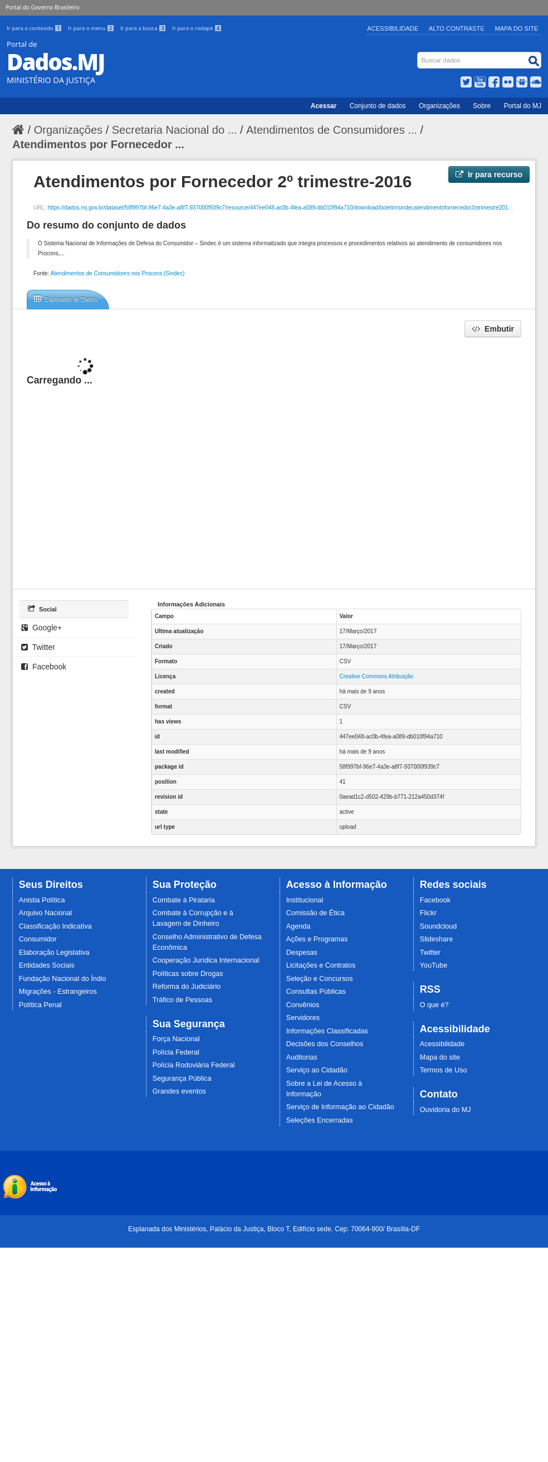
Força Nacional (176, 1039)
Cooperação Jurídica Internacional (206, 960)
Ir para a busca (144, 28)
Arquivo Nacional (45, 913)
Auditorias (301, 1057)
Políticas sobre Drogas (188, 974)
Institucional (305, 900)
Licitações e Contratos (321, 965)
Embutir (493, 328)
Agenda (298, 926)
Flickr (428, 913)
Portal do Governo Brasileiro (42, 7)
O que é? (434, 1005)
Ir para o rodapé (197, 28)
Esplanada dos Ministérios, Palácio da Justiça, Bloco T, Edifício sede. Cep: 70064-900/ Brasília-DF (274, 1229)
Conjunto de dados (378, 106)
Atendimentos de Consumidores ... (331, 130)
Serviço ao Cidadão (317, 1070)
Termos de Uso (443, 1070)
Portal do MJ (522, 106)
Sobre (482, 106)
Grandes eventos (179, 1091)
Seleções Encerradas (319, 1120)
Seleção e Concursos (319, 979)
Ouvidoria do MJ (445, 1110)
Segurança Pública (182, 1078)
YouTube (434, 965)
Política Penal (40, 1005)
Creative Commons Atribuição (376, 676)
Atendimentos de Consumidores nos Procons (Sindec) (118, 273)
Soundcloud (438, 926)
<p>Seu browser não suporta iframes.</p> (274, 462)
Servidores (303, 1018)
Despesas (301, 952)
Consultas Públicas (316, 991)
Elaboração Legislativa (54, 952)
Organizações (439, 106)
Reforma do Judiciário (187, 986)
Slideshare (436, 939)
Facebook (43, 666)
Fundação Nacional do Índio (62, 979)
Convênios (303, 1005)
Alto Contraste (457, 28)
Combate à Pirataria (184, 900)
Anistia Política (42, 900)
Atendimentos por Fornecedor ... (98, 144)
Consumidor (38, 939)
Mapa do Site (517, 28)
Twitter (38, 647)
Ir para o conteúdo (35, 28)
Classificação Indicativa (55, 926)
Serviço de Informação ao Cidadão (340, 1107)
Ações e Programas (317, 939)
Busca (418, 54)
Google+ (41, 627)
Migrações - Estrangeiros (58, 991)
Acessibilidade (392, 28)
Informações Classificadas (327, 1031)
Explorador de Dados (65, 299)
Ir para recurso (489, 174)
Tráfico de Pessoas (182, 1000)
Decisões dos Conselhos (325, 1044)
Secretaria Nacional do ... (174, 130)
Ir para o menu (92, 28)
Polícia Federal (176, 1052)
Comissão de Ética (315, 913)
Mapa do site (440, 1057)
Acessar (324, 106)
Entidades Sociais (47, 965)
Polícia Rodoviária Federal (194, 1065)
